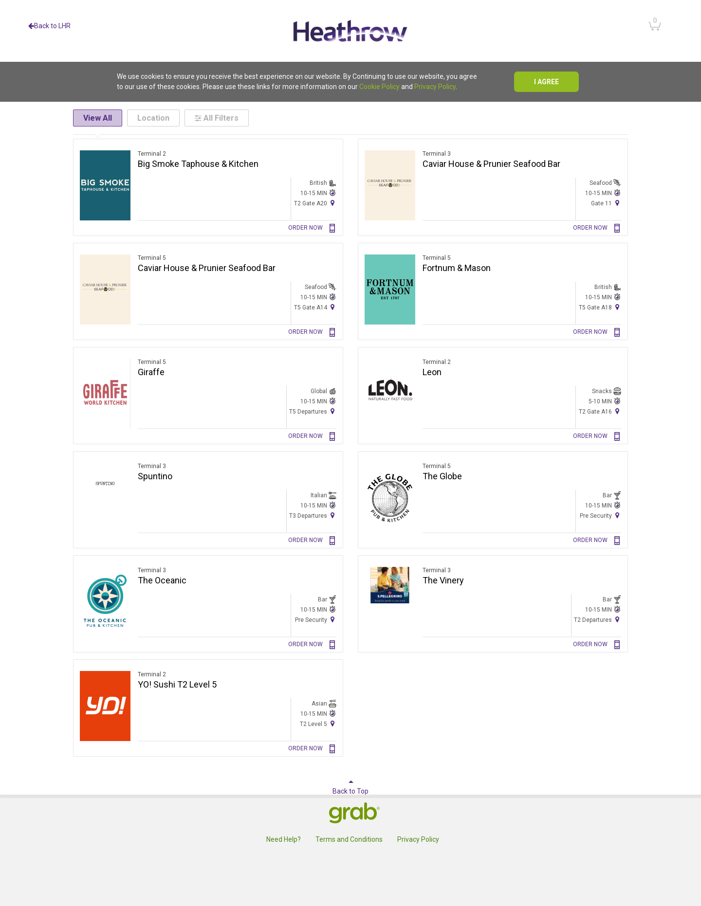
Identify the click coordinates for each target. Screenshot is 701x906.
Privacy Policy (435, 87)
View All (97, 118)
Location (153, 118)
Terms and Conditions (349, 839)
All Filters (217, 118)
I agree (546, 82)
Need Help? (283, 839)
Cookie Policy (379, 87)
